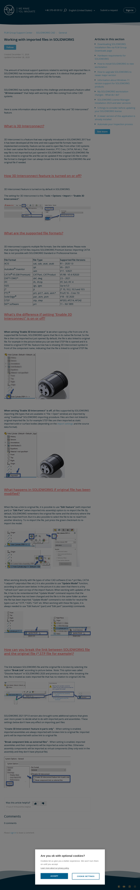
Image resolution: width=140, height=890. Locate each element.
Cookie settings (85, 876)
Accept (54, 876)
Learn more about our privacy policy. (55, 868)
